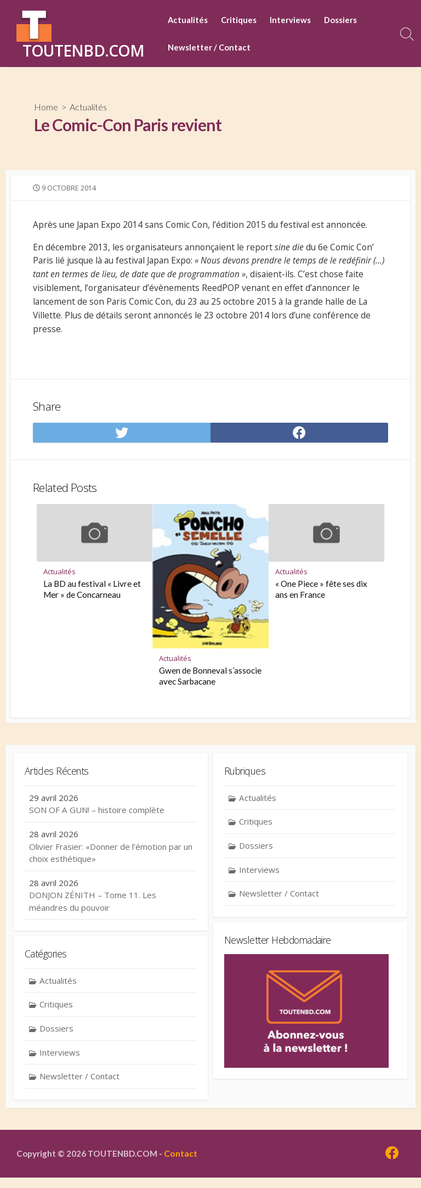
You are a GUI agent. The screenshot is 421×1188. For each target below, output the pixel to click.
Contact (183, 1164)
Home (46, 107)
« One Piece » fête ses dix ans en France (321, 598)
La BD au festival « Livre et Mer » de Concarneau (92, 598)
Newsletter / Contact (209, 47)
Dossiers (340, 20)
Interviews (290, 20)
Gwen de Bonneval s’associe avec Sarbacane (210, 685)
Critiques (239, 20)
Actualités (188, 20)
